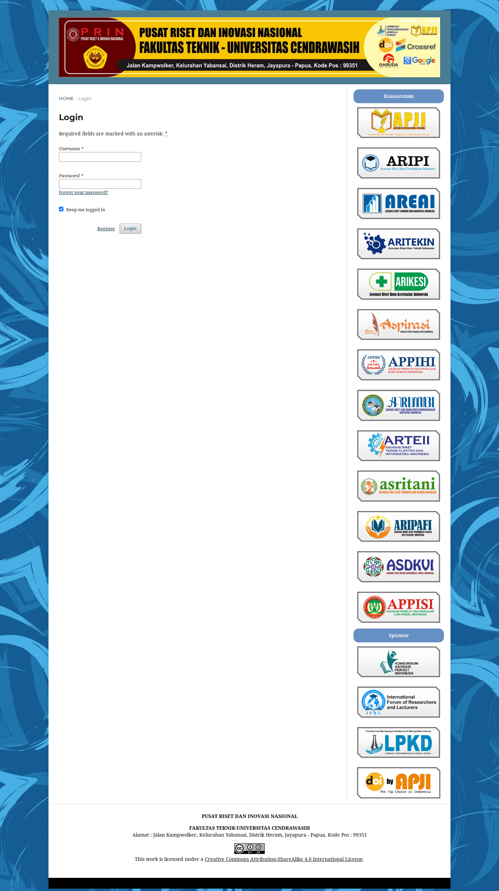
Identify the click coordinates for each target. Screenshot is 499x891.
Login (433, 20)
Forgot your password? (83, 192)
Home (66, 98)
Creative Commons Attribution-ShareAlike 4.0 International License (284, 859)
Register (409, 20)
